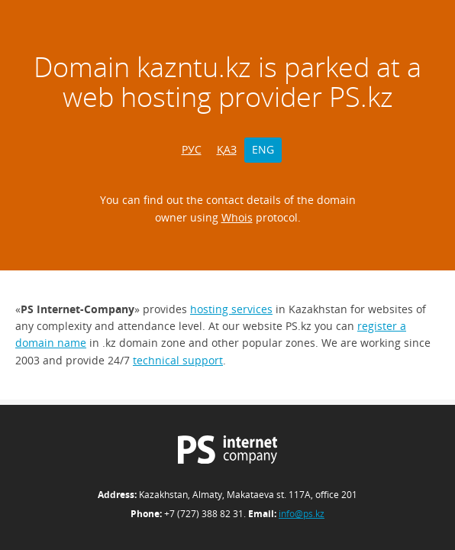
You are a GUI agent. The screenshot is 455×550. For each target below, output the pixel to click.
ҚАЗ (227, 149)
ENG (263, 149)
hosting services (231, 309)
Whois (237, 217)
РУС (192, 149)
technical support (178, 360)
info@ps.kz (301, 513)
